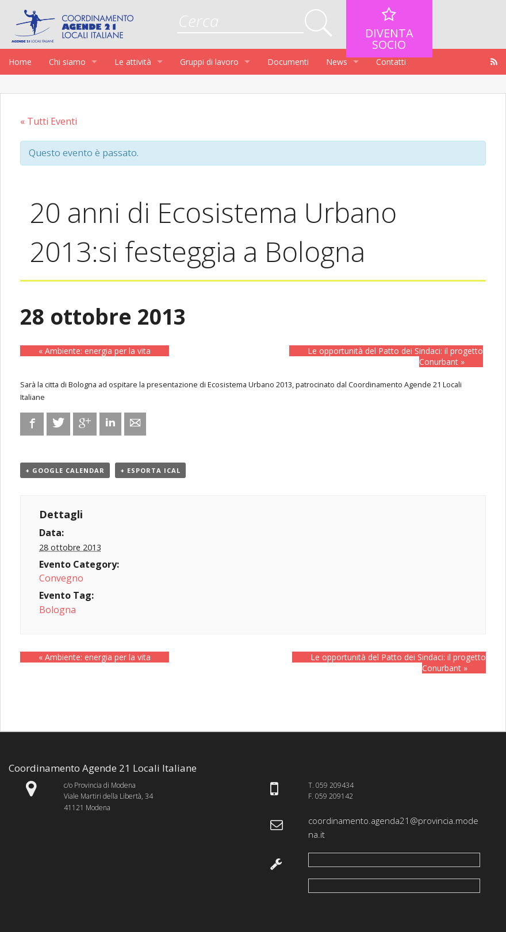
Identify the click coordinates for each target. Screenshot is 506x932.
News (336, 61)
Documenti (288, 61)
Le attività (132, 61)
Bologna (57, 609)
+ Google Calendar (65, 470)
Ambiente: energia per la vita (95, 350)
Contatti (391, 61)
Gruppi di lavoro (209, 61)
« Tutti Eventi (48, 121)
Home (20, 61)
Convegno (61, 578)
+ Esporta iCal (150, 470)
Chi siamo (67, 61)
